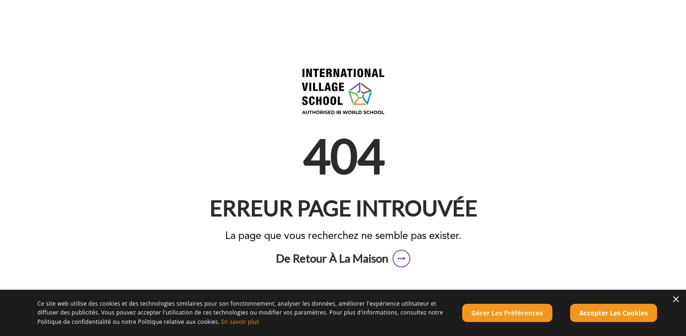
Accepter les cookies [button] (613, 312)
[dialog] (343, 313)
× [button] (675, 299)
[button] (343, 258)
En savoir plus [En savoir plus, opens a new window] (240, 322)
